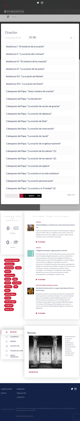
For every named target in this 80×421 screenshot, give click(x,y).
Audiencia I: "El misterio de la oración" (25, 46)
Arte (15, 286)
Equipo (3, 393)
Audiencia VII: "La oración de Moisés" (25, 76)
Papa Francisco (9, 275)
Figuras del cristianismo (12, 260)
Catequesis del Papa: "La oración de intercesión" (30, 128)
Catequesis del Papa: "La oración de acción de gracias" (33, 106)
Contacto (20, 397)
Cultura (18, 268)
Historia (7, 283)
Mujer (15, 279)
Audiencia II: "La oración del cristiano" (25, 54)
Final (38, 196)
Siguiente (31, 196)
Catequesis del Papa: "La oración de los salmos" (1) (31, 151)
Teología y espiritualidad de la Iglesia (47, 285)
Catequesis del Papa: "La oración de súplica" (28, 165)
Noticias (38, 222)
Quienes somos (6, 389)
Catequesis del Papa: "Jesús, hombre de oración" (30, 91)
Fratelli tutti (8, 305)
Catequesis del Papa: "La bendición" (24, 98)
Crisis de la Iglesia (10, 302)
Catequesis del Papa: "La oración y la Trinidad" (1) (31, 188)
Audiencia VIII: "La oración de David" (24, 83)
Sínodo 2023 (9, 309)
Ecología (7, 298)
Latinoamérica (9, 264)
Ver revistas (33, 372)
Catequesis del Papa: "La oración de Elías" (27, 121)
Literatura (8, 286)
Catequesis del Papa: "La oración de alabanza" (29, 113)
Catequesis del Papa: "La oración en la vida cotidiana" (32, 173)
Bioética (7, 271)
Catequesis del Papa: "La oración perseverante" (29, 180)
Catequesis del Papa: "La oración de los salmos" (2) (31, 158)
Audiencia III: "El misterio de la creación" (26, 61)
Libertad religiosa (10, 294)
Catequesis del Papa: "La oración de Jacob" (27, 136)
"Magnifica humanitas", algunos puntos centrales (51, 250)
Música (7, 290)
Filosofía (7, 279)
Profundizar (41, 242)
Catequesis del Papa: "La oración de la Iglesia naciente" (33, 143)
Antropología (9, 268)
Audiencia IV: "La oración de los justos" (25, 68)
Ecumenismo (16, 283)
